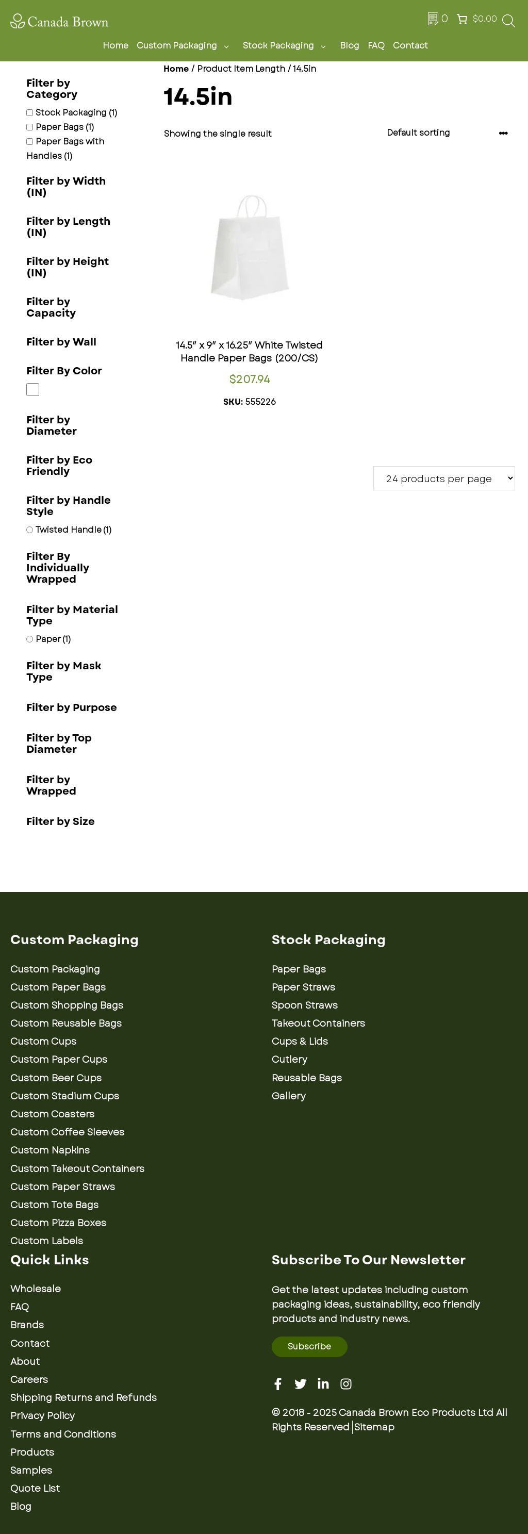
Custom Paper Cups (58, 1059)
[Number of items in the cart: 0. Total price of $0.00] (475, 19)
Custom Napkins (50, 1150)
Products (32, 1452)
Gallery (289, 1096)
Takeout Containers (318, 1023)
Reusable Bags (307, 1078)
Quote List (35, 1488)
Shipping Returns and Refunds (83, 1398)
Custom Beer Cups (56, 1078)
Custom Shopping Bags (66, 1005)
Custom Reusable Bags (66, 1023)
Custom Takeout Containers (77, 1169)
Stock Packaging (287, 46)
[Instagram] (346, 1384)
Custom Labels (46, 1241)
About (25, 1361)
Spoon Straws (305, 1005)
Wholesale (35, 1289)
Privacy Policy (42, 1416)
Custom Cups (43, 1041)
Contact (410, 46)
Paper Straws (303, 987)
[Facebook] (278, 1384)
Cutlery (289, 1059)
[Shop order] (447, 133)
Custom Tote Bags (54, 1205)
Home (115, 46)
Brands (27, 1325)
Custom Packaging (186, 46)
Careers (29, 1380)
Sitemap (374, 1427)
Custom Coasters (52, 1114)
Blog (349, 46)
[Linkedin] (323, 1384)
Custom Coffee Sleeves (67, 1132)
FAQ (376, 46)
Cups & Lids (300, 1041)
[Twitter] (300, 1384)
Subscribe (309, 1346)
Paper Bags (299, 969)
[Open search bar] (508, 24)
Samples (31, 1470)
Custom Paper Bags (58, 987)
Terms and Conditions (63, 1434)
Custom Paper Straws (62, 1187)
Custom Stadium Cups (64, 1096)
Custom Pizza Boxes (58, 1223)
